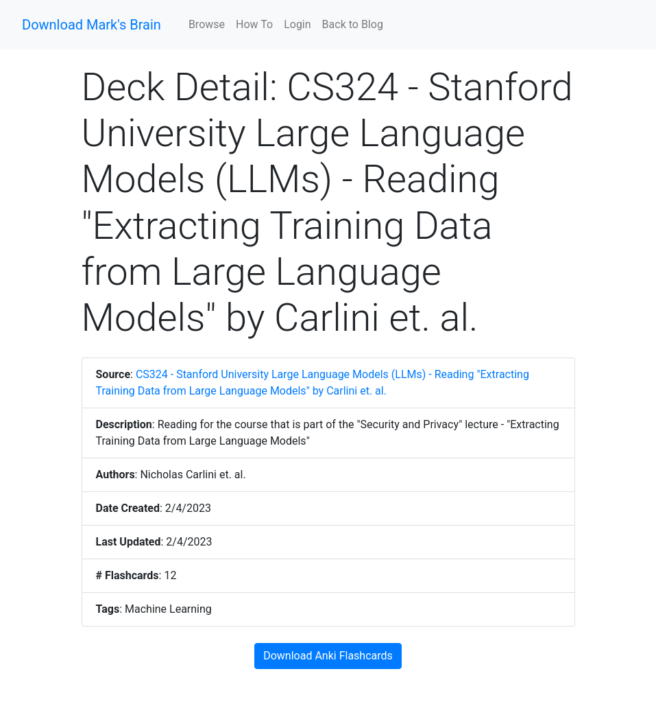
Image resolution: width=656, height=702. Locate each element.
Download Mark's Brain (91, 24)
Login (297, 24)
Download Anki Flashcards (328, 655)
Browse (207, 24)
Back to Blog (352, 24)
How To (254, 24)
